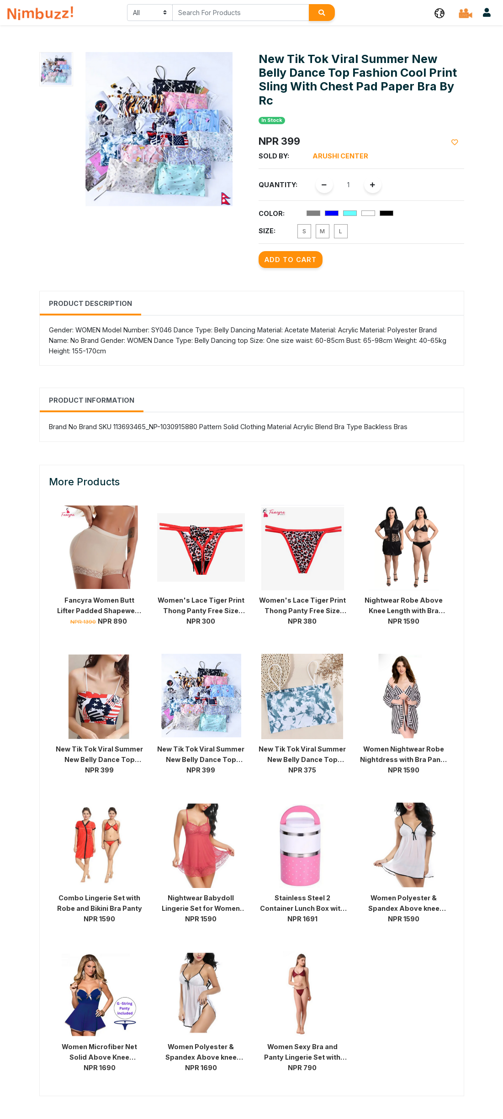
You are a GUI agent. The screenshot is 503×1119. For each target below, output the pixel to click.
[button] (439, 12)
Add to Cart (291, 259)
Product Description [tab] (90, 303)
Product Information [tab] (91, 400)
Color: (272, 213)
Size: (267, 231)
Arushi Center (340, 156)
